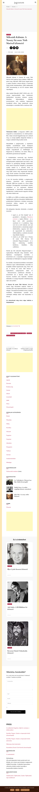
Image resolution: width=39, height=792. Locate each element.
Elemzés (8, 34)
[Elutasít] (37, 789)
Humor (8, 390)
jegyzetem (19, 2)
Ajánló (8, 380)
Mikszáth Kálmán (11, 335)
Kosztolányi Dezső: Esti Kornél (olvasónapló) (18, 747)
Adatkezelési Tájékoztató (13, 775)
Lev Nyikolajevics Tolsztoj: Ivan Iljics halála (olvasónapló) (22, 481)
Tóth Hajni (10, 52)
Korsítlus (8, 427)
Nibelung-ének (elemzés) (13, 744)
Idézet (8, 393)
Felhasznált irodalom (12, 471)
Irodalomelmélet (10, 458)
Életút (8, 416)
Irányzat (8, 431)
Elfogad (12, 789)
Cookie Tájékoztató (26, 775)
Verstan (8, 455)
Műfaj (7, 424)
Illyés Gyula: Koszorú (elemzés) (17, 569)
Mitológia (8, 462)
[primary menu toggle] (3, 2)
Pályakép (8, 420)
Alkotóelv (9, 443)
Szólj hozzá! (21, 52)
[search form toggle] (35, 2)
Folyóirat (8, 439)
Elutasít (17, 789)
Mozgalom (9, 447)
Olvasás (8, 507)
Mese (7, 404)
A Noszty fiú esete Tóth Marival (18, 333)
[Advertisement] (19, 20)
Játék (7, 400)
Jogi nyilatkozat (10, 777)
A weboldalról (10, 754)
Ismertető (9, 397)
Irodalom (29, 333)
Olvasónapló (9, 407)
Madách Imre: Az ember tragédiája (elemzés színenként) (22, 488)
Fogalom (8, 435)
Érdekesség (9, 387)
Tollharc (8, 451)
